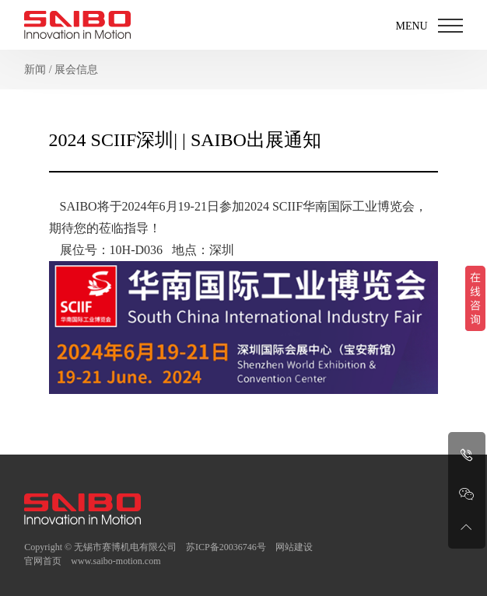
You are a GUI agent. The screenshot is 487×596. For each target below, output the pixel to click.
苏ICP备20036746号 (226, 547)
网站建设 (294, 547)
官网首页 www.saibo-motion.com (92, 561)
